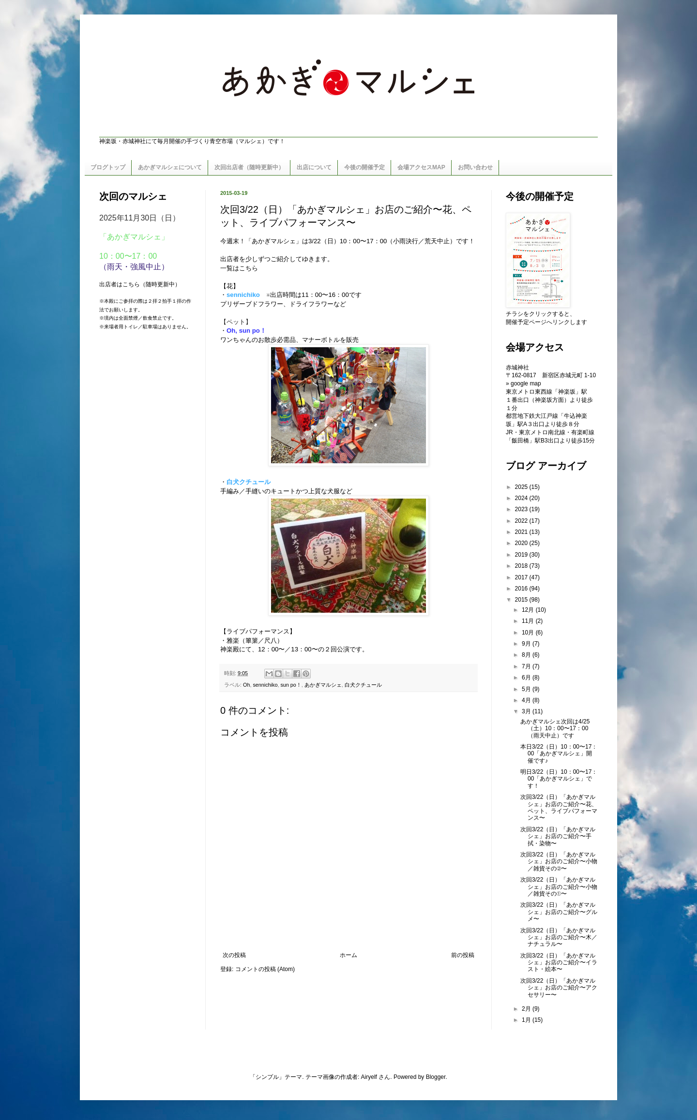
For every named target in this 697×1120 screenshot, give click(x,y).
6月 (527, 677)
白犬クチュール (249, 482)
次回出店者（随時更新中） (249, 167)
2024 (522, 498)
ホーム (348, 955)
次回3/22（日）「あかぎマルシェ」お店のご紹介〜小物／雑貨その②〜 (558, 861)
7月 (527, 666)
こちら (248, 268)
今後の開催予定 (364, 167)
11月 (529, 621)
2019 (522, 554)
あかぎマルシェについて (170, 167)
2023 (522, 509)
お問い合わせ (475, 167)
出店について (314, 167)
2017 (522, 577)
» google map (523, 383)
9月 (527, 643)
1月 (527, 1020)
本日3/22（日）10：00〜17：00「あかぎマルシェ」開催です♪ (558, 753)
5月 (527, 689)
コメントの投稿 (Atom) (265, 969)
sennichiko (243, 294)
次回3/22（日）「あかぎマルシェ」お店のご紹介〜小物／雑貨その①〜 (558, 886)
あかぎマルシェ (323, 685)
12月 (529, 609)
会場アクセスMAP (421, 167)
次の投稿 (234, 955)
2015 (522, 599)
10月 (529, 632)
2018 (522, 565)
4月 (527, 700)
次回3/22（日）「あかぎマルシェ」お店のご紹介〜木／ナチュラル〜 (558, 937)
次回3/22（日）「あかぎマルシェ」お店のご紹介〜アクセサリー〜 (558, 987)
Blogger (436, 1077)
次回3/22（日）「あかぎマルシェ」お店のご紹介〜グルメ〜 (558, 911)
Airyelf (369, 1077)
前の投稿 (462, 955)
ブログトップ (108, 167)
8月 (527, 654)
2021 (522, 532)
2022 (522, 520)
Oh (246, 685)
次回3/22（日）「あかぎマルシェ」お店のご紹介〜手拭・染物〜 (557, 836)
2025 (522, 487)
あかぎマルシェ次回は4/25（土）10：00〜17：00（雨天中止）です (555, 728)
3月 (527, 711)
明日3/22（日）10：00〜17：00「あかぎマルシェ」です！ (558, 778)
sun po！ (290, 685)
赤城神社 (517, 367)
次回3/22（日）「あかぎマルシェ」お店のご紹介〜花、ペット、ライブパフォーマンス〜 (558, 807)
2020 (522, 543)
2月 (527, 1008)
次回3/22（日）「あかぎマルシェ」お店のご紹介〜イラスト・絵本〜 (558, 962)
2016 (522, 588)
